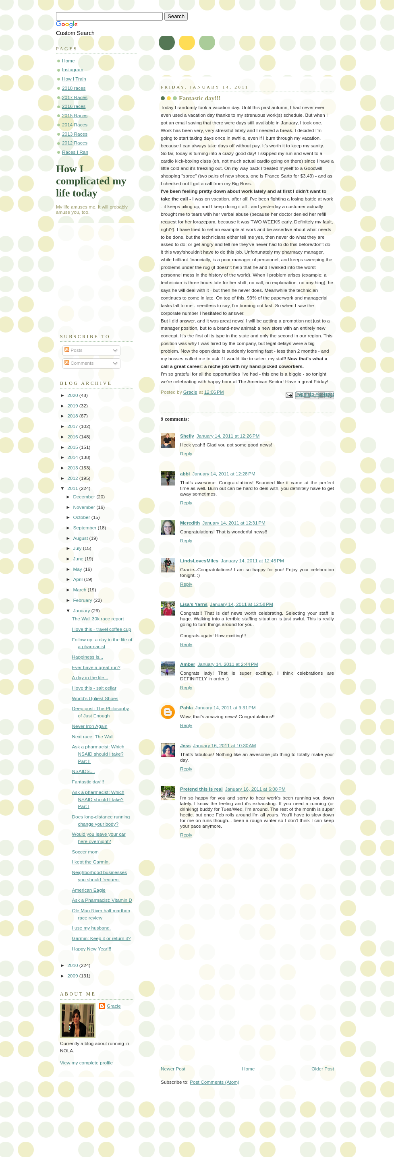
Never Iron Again (90, 726)
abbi (185, 474)
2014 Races (74, 125)
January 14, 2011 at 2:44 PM (227, 664)
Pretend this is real (201, 789)
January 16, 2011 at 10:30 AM (224, 745)
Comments (78, 363)
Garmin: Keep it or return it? (101, 938)
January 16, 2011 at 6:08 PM (255, 789)
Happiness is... (87, 657)
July (78, 548)
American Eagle (89, 890)
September (85, 528)
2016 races (73, 106)
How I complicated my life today (91, 181)
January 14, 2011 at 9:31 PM (225, 708)
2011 (73, 488)
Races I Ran (75, 152)
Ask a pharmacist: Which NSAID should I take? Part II (98, 754)
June (79, 559)
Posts (73, 350)
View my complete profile (86, 1063)
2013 (73, 468)
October (82, 517)
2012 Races (74, 143)
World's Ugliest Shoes (95, 698)
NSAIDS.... (83, 771)
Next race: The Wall (93, 737)
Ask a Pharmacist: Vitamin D (102, 900)
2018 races (73, 88)
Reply (186, 454)
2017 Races (74, 97)
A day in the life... (90, 677)
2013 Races (74, 134)
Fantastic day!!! (88, 782)
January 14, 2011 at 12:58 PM (241, 604)
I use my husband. (91, 928)
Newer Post (173, 1069)
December (84, 497)
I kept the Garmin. (91, 862)
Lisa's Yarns (193, 604)
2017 (73, 426)
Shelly (187, 436)
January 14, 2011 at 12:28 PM (223, 474)
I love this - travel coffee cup (101, 629)
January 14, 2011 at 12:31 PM (233, 523)
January (82, 611)
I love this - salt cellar (94, 688)
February (83, 600)
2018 (73, 416)
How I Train (74, 79)
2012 (73, 478)
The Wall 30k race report (98, 619)
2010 (73, 965)
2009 (73, 976)
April (78, 579)
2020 (73, 395)
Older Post (322, 1069)
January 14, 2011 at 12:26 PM (228, 436)
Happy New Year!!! (92, 949)
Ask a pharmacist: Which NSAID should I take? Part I (98, 799)
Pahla (186, 708)
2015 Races (74, 115)
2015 (73, 447)
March (80, 590)
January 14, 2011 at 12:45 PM (252, 561)
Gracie (114, 1006)
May (78, 569)
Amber (187, 664)
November (84, 507)
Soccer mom (85, 852)
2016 (73, 437)
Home (248, 1069)
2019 (73, 406)
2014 (73, 457)
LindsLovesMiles (199, 561)
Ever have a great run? (96, 667)
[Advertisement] (221, 1010)
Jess (185, 745)
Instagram (72, 69)
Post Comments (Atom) (214, 1082)
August (81, 538)
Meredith (190, 523)
